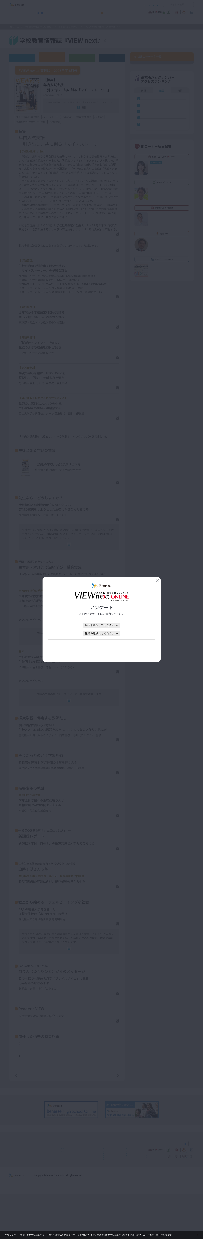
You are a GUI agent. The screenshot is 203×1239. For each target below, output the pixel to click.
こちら (112, 451)
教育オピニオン (111, 11)
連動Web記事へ (71, 563)
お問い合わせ (151, 4)
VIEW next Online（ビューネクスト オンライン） (22, 1188)
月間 (180, 244)
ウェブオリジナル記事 (21, 57)
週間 (161, 244)
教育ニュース (80, 11)
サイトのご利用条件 (73, 4)
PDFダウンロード (106, 240)
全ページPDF (96, 112)
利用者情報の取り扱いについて (125, 4)
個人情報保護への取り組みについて (165, 1220)
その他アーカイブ (112, 57)
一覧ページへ (67, 1120)
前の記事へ (24, 1121)
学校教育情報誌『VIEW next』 (40, 20)
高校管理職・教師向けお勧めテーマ (99, 20)
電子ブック (70, 112)
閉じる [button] (192, 1233)
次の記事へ (109, 1121)
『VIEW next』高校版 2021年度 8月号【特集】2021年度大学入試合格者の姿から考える (69, 1102)
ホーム (16, 26)
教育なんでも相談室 (137, 11)
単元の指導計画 (28, 644)
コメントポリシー (96, 4)
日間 (143, 244)
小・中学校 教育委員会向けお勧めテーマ (161, 20)
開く (165, 4)
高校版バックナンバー (69, 26)
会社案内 (190, 1220)
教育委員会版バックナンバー (82, 57)
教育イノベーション (183, 11)
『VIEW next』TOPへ (125, 41)
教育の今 (160, 11)
